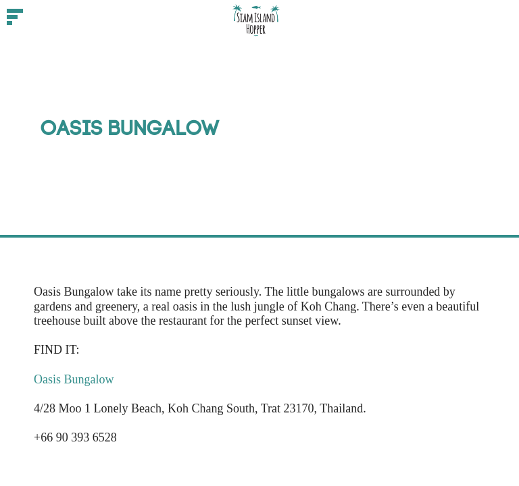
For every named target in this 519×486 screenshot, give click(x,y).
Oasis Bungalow (74, 379)
